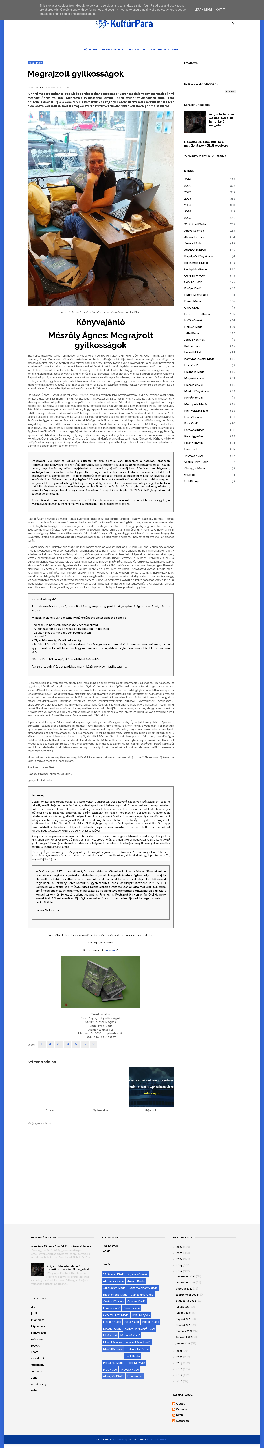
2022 (187, 192)
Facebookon (110, 950)
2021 (187, 185)
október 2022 (184, 1288)
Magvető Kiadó (194, 378)
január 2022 (183, 1343)
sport (34, 1352)
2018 (179, 1369)
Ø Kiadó (189, 474)
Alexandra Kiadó (194, 237)
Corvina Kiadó (193, 281)
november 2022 (185, 1282)
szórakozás (38, 1358)
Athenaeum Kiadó (195, 249)
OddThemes (119, 1439)
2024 (187, 205)
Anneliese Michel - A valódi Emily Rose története (61, 1246)
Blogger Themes (157, 1439)
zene (34, 1377)
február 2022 (184, 1337)
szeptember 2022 (187, 1294)
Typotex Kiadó (193, 455)
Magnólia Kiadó (194, 371)
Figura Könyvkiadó (196, 294)
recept (35, 1345)
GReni (180, 1415)
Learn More (203, 9)
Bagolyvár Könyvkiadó (198, 256)
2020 (187, 179)
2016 (179, 1381)
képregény (38, 1326)
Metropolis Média (195, 404)
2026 (187, 217)
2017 (179, 1375)
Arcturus (181, 1403)
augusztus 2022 (186, 1300)
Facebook (137, 49)
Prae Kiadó (35, 63)
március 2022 (184, 1331)
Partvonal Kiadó (194, 429)
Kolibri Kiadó (192, 346)
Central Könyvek (194, 275)
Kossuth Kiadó (193, 352)
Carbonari (39, 87)
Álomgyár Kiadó (194, 468)
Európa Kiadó (192, 288)
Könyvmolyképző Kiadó (199, 358)
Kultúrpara (183, 1420)
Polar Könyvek (193, 442)
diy (33, 1307)
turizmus (36, 1371)
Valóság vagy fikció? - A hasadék (205, 155)
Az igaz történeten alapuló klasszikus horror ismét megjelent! (221, 120)
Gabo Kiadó (191, 307)
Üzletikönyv (192, 481)
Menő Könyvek (193, 397)
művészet (37, 1339)
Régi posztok (110, 1246)
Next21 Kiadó (193, 417)
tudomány (37, 1364)
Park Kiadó (191, 423)
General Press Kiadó (197, 314)
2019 (179, 1363)
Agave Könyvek (194, 230)
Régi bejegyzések (164, 49)
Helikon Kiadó (193, 326)
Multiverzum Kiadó (196, 410)
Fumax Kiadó (192, 301)
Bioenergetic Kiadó (196, 262)
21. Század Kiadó (195, 224)
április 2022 (183, 1325)
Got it (220, 9)
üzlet (34, 1390)
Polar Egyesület (194, 436)
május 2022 (183, 1319)
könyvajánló (39, 1332)
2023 (187, 198)
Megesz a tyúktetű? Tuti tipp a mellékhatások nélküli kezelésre (206, 143)
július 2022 (182, 1306)
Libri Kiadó (191, 365)
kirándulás (37, 1320)
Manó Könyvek (193, 384)
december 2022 (185, 1276)
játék (34, 1313)
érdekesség (38, 1384)
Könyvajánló (113, 49)
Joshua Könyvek (194, 339)
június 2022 (183, 1312)
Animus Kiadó (193, 243)
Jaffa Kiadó (191, 333)
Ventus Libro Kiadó (196, 461)
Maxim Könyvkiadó (196, 391)
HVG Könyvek (193, 320)
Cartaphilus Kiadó (195, 269)
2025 (187, 211)
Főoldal (90, 49)
